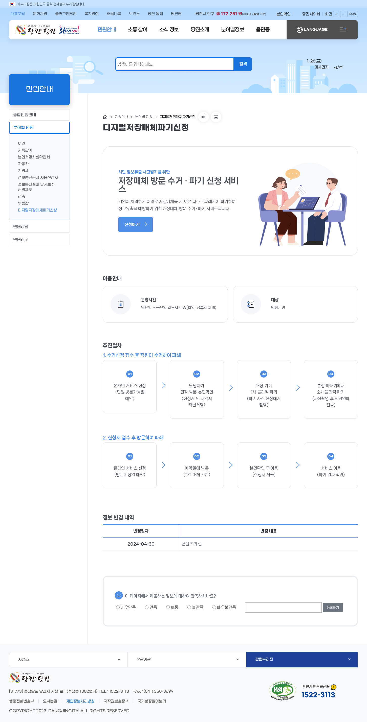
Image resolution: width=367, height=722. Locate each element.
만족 (151, 607)
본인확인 (283, 14)
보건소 (134, 14)
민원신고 (39, 239)
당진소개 (200, 30)
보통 (172, 607)
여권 (19, 143)
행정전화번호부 (21, 701)
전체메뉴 (343, 29)
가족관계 (23, 150)
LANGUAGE (312, 30)
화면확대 (336, 14)
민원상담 (39, 226)
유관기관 (188, 659)
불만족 (195, 607)
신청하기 (135, 224)
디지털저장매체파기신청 (35, 210)
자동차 (21, 163)
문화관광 (40, 14)
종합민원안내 (39, 115)
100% (353, 14)
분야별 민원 (39, 127)
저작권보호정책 (116, 701)
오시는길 (50, 701)
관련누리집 (303, 659)
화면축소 (343, 14)
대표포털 (18, 14)
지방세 (21, 170)
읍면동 (263, 30)
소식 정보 (169, 30)
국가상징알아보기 (152, 701)
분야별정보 (232, 30)
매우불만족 (224, 607)
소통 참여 (137, 30)
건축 (19, 196)
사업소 (69, 659)
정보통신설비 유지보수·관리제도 (35, 186)
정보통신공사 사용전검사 (36, 177)
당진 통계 (155, 14)
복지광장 (91, 14)
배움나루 (114, 14)
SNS (203, 117)
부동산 (21, 203)
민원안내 (107, 30)
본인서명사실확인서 (32, 156)
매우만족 (126, 607)
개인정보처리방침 (80, 701)
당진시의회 (311, 14)
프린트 (216, 117)
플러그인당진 (65, 14)
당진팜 (176, 14)
